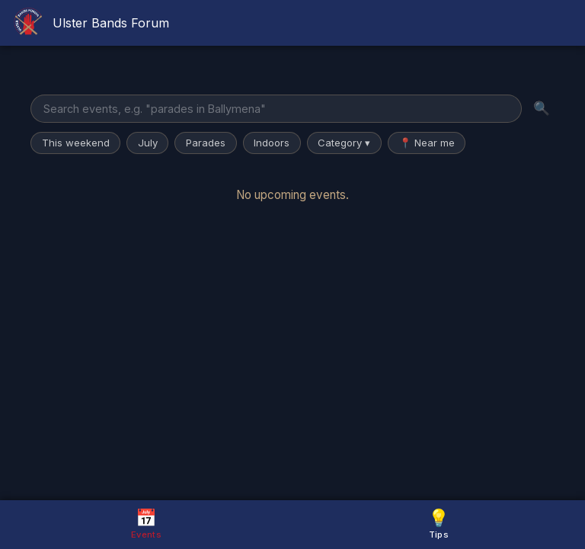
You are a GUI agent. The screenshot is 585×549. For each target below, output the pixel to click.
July (148, 142)
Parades (205, 142)
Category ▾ (344, 142)
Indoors (271, 142)
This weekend (76, 142)
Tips (438, 523)
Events (146, 523)
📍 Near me (427, 142)
